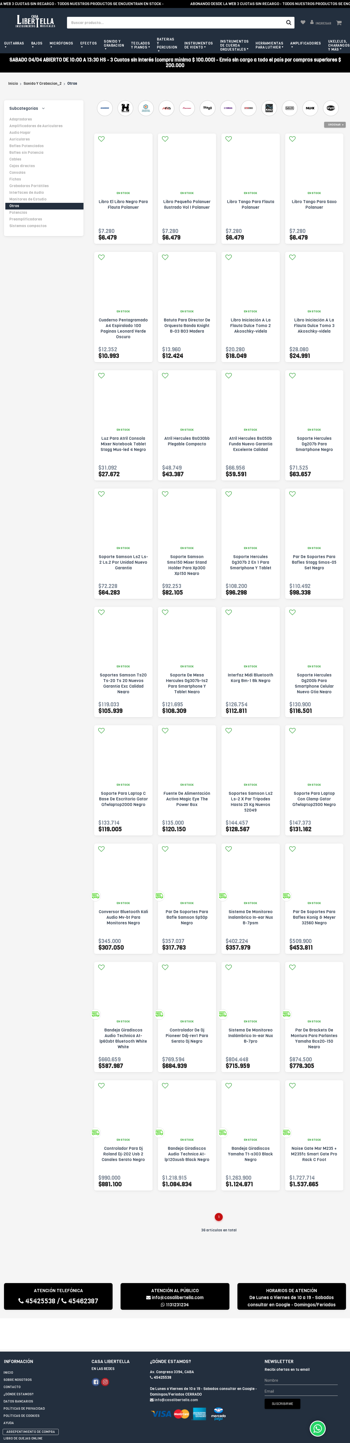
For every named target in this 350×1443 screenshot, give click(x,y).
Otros (14, 205)
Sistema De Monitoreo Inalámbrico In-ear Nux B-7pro (250, 1035)
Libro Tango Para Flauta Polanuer (250, 204)
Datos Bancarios (18, 1370)
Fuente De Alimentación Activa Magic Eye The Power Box (187, 799)
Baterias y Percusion (167, 43)
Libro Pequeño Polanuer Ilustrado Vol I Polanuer (186, 204)
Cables (15, 159)
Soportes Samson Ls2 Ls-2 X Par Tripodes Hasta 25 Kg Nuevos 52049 (251, 802)
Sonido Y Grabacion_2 (42, 83)
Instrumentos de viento (198, 45)
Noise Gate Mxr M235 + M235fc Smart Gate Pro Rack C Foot (314, 1154)
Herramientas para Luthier (269, 45)
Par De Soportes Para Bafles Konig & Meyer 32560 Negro (314, 917)
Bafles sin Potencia (26, 152)
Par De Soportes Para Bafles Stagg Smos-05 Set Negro (314, 562)
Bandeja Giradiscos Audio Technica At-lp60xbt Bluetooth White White (123, 1038)
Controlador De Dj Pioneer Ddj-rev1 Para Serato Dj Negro (187, 1035)
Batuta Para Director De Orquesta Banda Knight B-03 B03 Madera (187, 325)
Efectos (88, 43)
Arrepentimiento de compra (30, 1400)
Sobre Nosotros (17, 1349)
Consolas (17, 172)
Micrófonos (61, 43)
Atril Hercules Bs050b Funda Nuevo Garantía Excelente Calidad (250, 444)
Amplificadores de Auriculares (36, 125)
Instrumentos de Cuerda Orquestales (234, 45)
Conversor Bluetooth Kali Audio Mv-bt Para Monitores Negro (123, 917)
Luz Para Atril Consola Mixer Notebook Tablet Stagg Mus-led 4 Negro (123, 444)
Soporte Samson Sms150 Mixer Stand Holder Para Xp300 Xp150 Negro (187, 565)
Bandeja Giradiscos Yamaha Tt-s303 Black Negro (250, 1154)
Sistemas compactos (28, 225)
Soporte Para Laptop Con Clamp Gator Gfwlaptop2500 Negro (314, 799)
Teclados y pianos (140, 45)
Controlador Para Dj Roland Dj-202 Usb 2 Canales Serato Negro (123, 1154)
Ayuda (8, 1392)
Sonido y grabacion (114, 43)
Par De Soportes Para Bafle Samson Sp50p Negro (187, 917)
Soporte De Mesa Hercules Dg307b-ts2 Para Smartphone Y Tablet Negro (187, 683)
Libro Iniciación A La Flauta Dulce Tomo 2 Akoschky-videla (250, 325)
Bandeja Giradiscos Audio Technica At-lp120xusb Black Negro (187, 1154)
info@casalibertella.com (175, 1298)
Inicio (13, 83)
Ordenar (334, 124)
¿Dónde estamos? (18, 1363)
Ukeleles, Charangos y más (339, 45)
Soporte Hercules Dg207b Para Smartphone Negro (314, 444)
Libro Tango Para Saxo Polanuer (314, 204)
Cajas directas (22, 165)
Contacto (12, 1356)
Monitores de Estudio (27, 199)
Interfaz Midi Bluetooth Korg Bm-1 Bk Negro (250, 677)
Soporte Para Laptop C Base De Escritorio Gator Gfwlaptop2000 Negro (123, 799)
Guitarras (14, 43)
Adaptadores (20, 119)
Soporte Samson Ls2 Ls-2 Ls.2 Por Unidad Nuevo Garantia (123, 562)
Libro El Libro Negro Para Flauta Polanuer (123, 204)
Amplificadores (305, 43)
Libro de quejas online (22, 1407)
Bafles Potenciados (26, 145)
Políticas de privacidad (24, 1377)
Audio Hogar (20, 132)
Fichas (15, 179)
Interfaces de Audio (26, 192)
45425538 (36, 1301)
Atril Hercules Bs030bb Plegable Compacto (187, 441)
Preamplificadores (25, 219)
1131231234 (175, 1305)
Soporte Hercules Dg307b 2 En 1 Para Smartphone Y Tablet (250, 562)
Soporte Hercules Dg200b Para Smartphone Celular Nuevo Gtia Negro (314, 683)
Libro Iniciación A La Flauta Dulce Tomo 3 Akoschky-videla (314, 325)
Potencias (18, 212)
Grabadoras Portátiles (29, 185)
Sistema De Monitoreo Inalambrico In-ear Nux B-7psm (250, 917)
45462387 (79, 1301)
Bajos (37, 43)
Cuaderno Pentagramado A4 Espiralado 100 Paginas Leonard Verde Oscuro (123, 328)
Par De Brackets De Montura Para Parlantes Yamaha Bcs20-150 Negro (314, 1038)
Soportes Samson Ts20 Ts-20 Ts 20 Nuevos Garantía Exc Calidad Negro (123, 683)
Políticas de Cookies (21, 1384)
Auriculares (19, 139)
